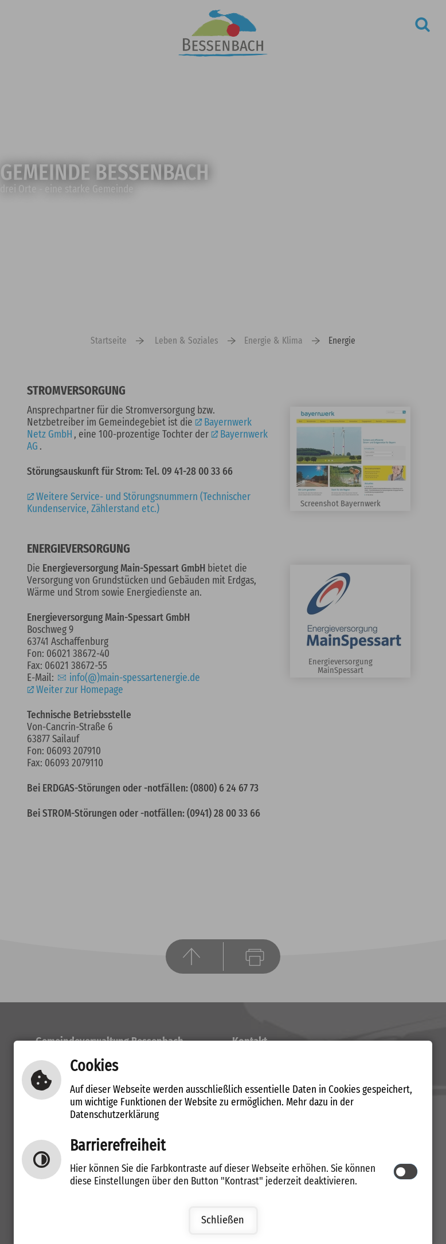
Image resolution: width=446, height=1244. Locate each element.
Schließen (222, 1220)
